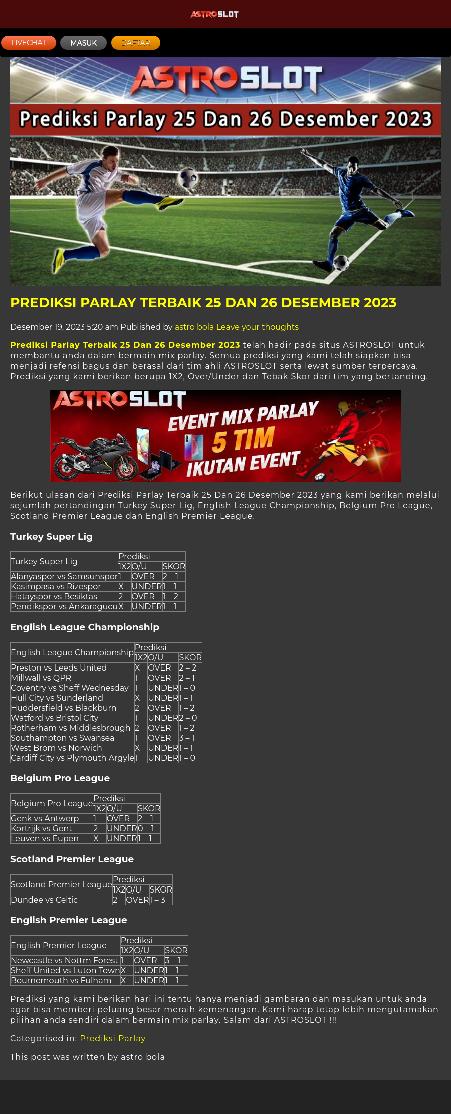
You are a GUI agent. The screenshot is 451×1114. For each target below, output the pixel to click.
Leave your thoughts (257, 327)
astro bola (194, 327)
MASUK (83, 42)
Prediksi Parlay (113, 1038)
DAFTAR (135, 42)
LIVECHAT (28, 42)
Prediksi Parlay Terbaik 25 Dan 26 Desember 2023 (203, 302)
